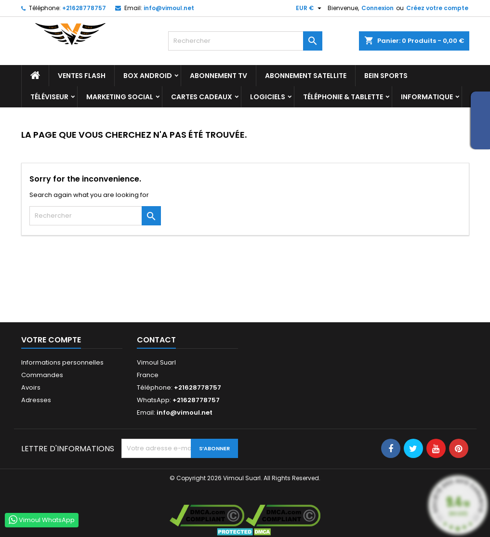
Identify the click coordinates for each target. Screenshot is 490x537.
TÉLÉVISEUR (49, 97)
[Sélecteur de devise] (310, 8)
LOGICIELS (267, 97)
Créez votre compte (437, 8)
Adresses (36, 400)
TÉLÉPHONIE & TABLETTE (343, 97)
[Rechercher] (245, 41)
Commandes (42, 375)
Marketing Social (119, 97)
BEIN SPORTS (386, 75)
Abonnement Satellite (305, 75)
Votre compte (51, 339)
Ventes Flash (82, 75)
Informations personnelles (62, 362)
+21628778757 (84, 8)
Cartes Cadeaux (201, 97)
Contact (156, 339)
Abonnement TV (218, 75)
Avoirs (30, 387)
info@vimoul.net (169, 8)
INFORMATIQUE (427, 97)
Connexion (377, 8)
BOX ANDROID (147, 75)
